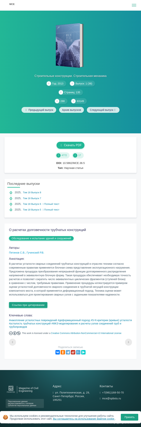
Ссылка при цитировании (28, 305)
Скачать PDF (70, 145)
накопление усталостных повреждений (33, 320)
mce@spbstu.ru (111, 398)
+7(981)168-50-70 (113, 392)
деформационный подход (74, 320)
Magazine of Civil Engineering (28, 390)
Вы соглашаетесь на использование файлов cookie (84, 418)
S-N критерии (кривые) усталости (112, 320)
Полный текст (51, 204)
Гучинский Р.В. (35, 252)
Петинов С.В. (17, 252)
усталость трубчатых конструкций (30, 323)
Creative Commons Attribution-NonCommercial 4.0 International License (86, 333)
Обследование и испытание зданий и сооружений (41, 238)
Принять (129, 417)
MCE (12, 4)
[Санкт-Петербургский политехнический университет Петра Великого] (11, 392)
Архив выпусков (71, 109)
